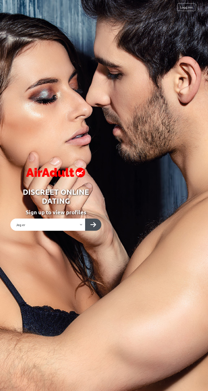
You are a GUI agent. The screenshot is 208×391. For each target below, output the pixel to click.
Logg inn (186, 7)
